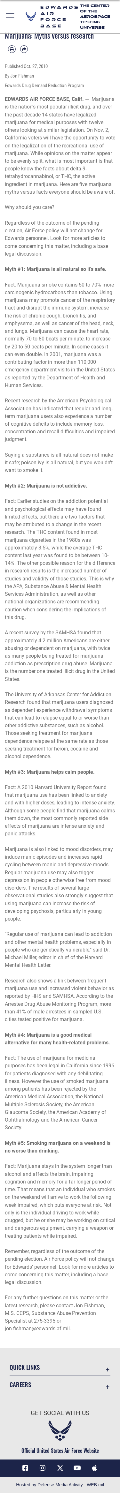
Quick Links (25, 1367)
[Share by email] (24, 49)
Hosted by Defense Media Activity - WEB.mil (60, 1484)
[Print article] (12, 49)
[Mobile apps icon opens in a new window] (95, 1468)
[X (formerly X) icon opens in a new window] (60, 1468)
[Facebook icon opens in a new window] (25, 1468)
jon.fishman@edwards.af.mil (37, 1328)
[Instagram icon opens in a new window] (42, 1468)
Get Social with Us (60, 1413)
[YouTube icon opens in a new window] (77, 1468)
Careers (20, 1384)
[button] (10, 17)
